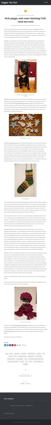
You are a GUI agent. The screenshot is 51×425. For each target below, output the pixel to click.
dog (43, 353)
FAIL (16, 356)
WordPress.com (36, 422)
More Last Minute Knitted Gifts (20, 325)
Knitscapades (21, 15)
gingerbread (31, 356)
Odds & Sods (30, 15)
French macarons (22, 356)
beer (7, 353)
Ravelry (22, 361)
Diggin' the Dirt (9, 2)
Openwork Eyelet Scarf (10, 331)
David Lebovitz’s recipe (22, 103)
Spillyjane (25, 364)
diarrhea (39, 353)
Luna (26, 359)
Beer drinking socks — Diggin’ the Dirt (24, 405)
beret (11, 353)
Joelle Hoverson (11, 359)
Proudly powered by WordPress (18, 422)
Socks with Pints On (38, 361)
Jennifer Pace (39, 356)
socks (30, 361)
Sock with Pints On (13, 143)
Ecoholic (36, 29)
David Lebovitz (31, 353)
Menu (46, 2)
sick (26, 361)
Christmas (16, 353)
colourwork (23, 353)
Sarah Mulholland (21, 25)
